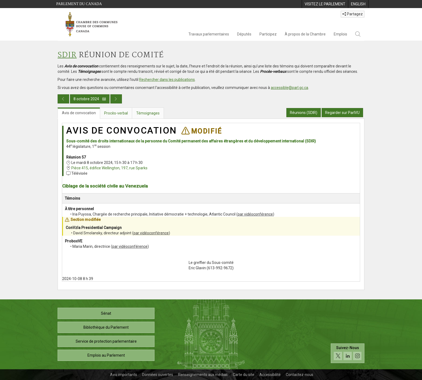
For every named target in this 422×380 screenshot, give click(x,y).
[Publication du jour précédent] (63, 98)
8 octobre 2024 (89, 99)
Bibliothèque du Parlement (106, 327)
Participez (268, 34)
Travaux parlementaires (208, 34)
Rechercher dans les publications (167, 79)
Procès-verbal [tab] (116, 113)
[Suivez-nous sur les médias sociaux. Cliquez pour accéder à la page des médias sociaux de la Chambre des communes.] (347, 354)
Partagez (352, 14)
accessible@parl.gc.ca (289, 87)
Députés (244, 34)
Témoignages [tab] (148, 113)
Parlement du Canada (79, 4)
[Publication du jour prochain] (116, 98)
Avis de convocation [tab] (79, 113)
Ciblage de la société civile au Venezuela (105, 186)
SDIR (67, 55)
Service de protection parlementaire (106, 341)
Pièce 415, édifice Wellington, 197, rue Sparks (109, 168)
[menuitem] (325, 4)
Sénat (106, 313)
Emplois (340, 34)
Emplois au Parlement (106, 355)
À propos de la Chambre (305, 34)
